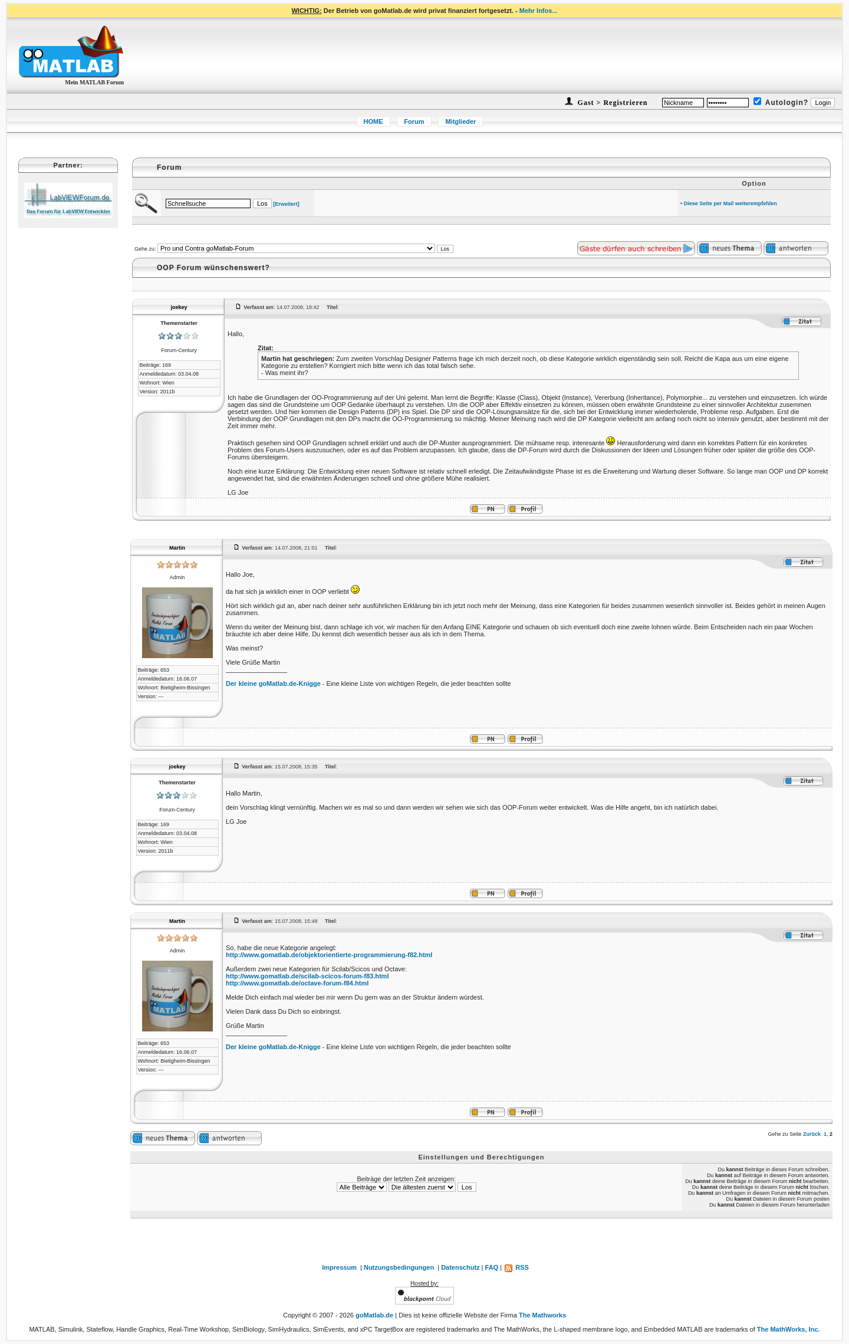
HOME (373, 121)
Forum (414, 121)
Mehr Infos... (538, 10)
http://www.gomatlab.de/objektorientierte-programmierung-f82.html (329, 954)
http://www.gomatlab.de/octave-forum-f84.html (297, 983)
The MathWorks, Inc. (788, 1329)
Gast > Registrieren (611, 102)
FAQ (492, 1267)
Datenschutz (460, 1267)
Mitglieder (460, 121)
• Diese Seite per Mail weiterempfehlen (728, 203)
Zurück (812, 1134)
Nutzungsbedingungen (399, 1267)
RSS (516, 1267)
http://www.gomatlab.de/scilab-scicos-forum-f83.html (307, 976)
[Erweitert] (286, 204)
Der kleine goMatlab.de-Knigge (273, 683)
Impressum (339, 1267)
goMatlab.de (374, 1315)
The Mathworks (542, 1315)
